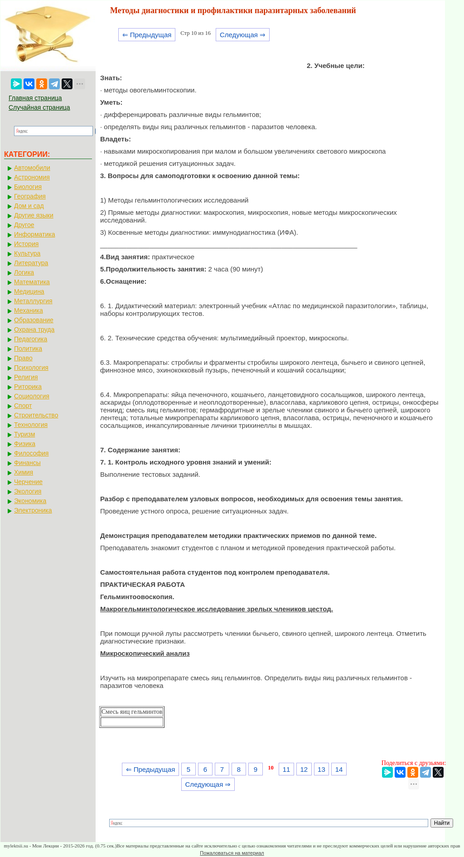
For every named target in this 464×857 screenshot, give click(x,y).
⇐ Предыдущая (147, 35)
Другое (24, 224)
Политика (28, 348)
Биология (28, 186)
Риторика (28, 386)
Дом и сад (29, 205)
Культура (27, 253)
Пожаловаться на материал (232, 853)
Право (23, 358)
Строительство (36, 415)
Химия (23, 472)
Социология (31, 396)
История (26, 243)
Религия (26, 377)
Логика (24, 272)
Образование (33, 320)
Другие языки (33, 215)
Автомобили (32, 167)
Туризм (24, 434)
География (30, 196)
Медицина (29, 291)
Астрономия (32, 177)
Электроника (33, 510)
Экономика (30, 500)
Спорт (23, 405)
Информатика (34, 234)
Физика (24, 443)
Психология (31, 367)
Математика (32, 282)
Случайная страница (39, 107)
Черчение (28, 481)
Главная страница (35, 98)
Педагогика (30, 339)
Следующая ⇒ (243, 35)
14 (339, 769)
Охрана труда (34, 329)
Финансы (27, 462)
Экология (27, 491)
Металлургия (33, 301)
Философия (31, 453)
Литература (31, 262)
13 (321, 769)
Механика (28, 310)
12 (304, 769)
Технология (31, 424)
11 (286, 769)
